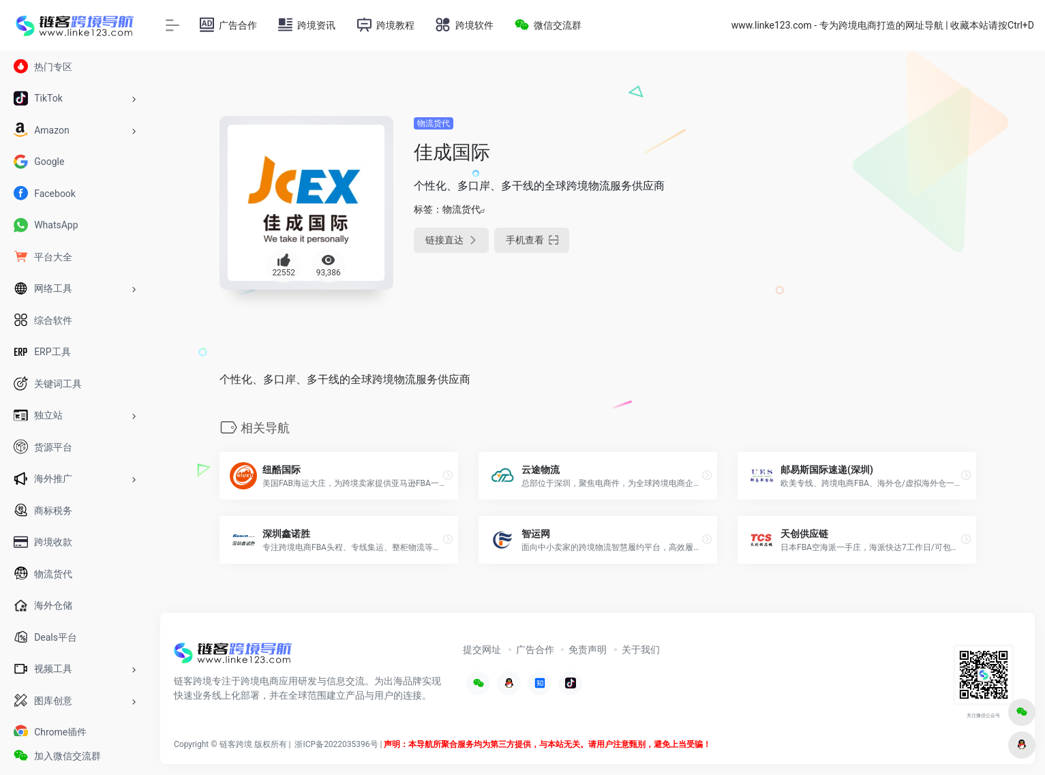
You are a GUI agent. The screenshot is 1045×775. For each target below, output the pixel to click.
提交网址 (482, 649)
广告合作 (535, 649)
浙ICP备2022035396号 (336, 744)
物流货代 (433, 123)
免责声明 (588, 649)
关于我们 (641, 649)
